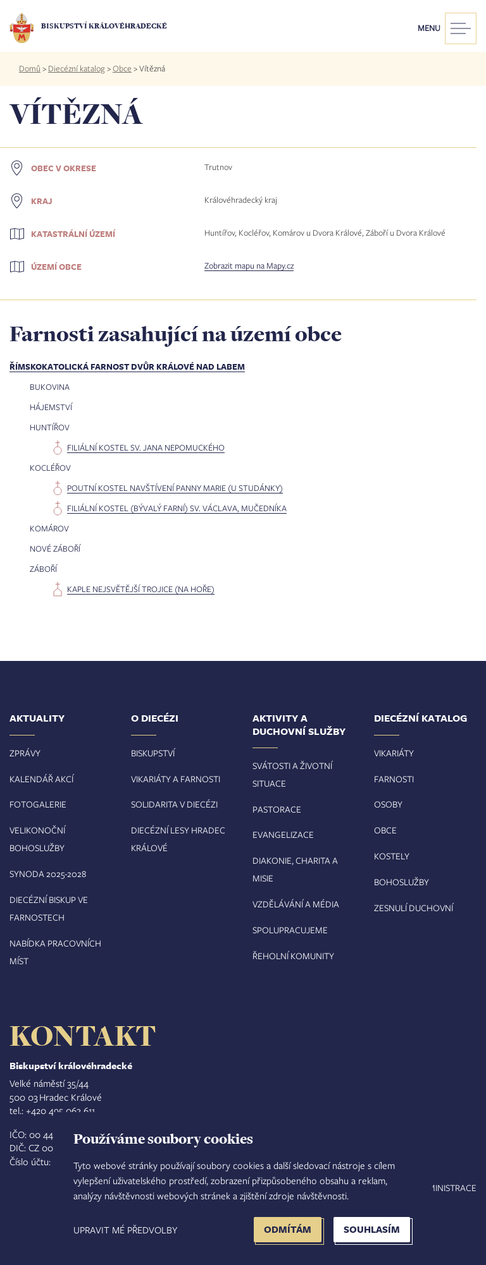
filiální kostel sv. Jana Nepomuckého (146, 447)
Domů (29, 68)
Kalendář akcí (41, 779)
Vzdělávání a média (295, 904)
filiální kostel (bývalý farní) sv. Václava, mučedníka (177, 508)
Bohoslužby (401, 882)
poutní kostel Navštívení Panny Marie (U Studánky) (175, 487)
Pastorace (276, 809)
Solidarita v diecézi (174, 804)
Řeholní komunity (293, 956)
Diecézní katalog (76, 68)
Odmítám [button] (287, 1229)
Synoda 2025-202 (45, 874)
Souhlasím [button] (372, 1229)
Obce (122, 68)
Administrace (446, 1188)
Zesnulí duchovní (413, 908)
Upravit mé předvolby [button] (125, 1229)
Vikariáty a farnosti (175, 779)
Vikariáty (394, 753)
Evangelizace (283, 834)
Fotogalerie (37, 804)
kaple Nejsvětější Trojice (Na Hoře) (141, 589)
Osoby (388, 804)
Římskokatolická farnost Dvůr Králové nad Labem (127, 366)
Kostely (391, 856)
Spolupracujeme (290, 930)
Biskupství (153, 753)
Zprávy (24, 753)
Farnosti (394, 779)
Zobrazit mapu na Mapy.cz (249, 265)
